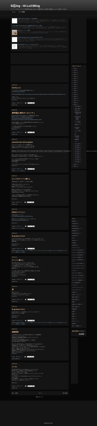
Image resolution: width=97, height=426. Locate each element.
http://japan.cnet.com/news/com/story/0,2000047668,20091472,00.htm (27, 119)
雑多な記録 (74, 299)
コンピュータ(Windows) (77, 259)
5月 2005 (77, 153)
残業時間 (15, 332)
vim (73, 238)
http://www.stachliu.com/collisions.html (20, 220)
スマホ (73, 270)
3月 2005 (77, 157)
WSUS (73, 240)
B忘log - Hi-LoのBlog (25, 5)
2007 (75, 100)
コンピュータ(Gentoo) (20, 170)
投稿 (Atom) (40, 396)
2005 (75, 104)
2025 (75, 68)
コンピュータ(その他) (77, 263)
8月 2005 (77, 147)
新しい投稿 (15, 393)
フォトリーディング (76, 287)
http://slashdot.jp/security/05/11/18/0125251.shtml (22, 216)
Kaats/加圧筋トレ (76, 228)
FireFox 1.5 (16, 88)
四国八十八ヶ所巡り (76, 304)
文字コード (74, 321)
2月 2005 (77, 159)
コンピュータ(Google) (77, 254)
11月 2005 (77, 108)
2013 (75, 88)
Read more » (14, 99)
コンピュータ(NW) (29, 250)
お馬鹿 (73, 242)
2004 (75, 164)
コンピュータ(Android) (77, 250)
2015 (75, 84)
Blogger (74, 221)
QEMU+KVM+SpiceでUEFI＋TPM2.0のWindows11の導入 (30, 37)
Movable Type (75, 233)
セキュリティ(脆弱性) (77, 280)
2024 (75, 70)
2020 (75, 78)
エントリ (19, 214)
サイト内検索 (22, 11)
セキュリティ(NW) (47, 250)
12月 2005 (77, 106)
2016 (75, 82)
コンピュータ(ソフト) (38, 250)
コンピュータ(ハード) (77, 268)
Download (17, 250)
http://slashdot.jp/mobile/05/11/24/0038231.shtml (22, 118)
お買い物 (74, 245)
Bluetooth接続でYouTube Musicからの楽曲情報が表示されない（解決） (27, 25)
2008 (75, 98)
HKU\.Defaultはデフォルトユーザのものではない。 (29, 44)
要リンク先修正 (21, 252)
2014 (75, 86)
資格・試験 (74, 306)
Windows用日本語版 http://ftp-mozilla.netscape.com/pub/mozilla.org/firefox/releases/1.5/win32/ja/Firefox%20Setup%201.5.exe (38, 94)
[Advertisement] (39, 58)
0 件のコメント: (20, 103)
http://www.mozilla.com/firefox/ (18, 91)
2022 (75, 74)
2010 (75, 94)
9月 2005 (77, 145)
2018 (75, 80)
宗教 (73, 311)
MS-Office (74, 235)
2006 (75, 102)
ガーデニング (75, 247)
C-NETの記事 (22, 115)
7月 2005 (77, 149)
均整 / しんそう (75, 294)
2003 (75, 166)
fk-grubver (22, 250)
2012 (75, 90)
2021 (75, 76)
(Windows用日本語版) (24, 90)
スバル (14, 367)
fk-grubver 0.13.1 (18, 309)
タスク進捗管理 (75, 282)
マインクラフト (75, 289)
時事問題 (74, 309)
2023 (75, 72)
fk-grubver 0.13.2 (18, 236)
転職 (73, 316)
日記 (16, 105)
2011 (75, 92)
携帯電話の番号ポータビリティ (23, 113)
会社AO (74, 292)
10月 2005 (77, 143)
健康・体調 (74, 297)
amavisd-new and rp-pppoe (22, 142)
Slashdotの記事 (15, 115)
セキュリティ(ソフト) (77, 277)
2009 (75, 96)
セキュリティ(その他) (20, 228)
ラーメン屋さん (18, 260)
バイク (73, 285)
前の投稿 (65, 393)
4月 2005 (77, 155)
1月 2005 (77, 161)
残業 (16, 358)
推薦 (17, 252)
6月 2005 (77, 151)
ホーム (13, 11)
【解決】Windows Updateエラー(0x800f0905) (27, 18)
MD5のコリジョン (18, 212)
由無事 (73, 323)
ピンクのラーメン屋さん (21, 179)
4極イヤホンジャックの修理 (24, 30)
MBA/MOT (74, 230)
